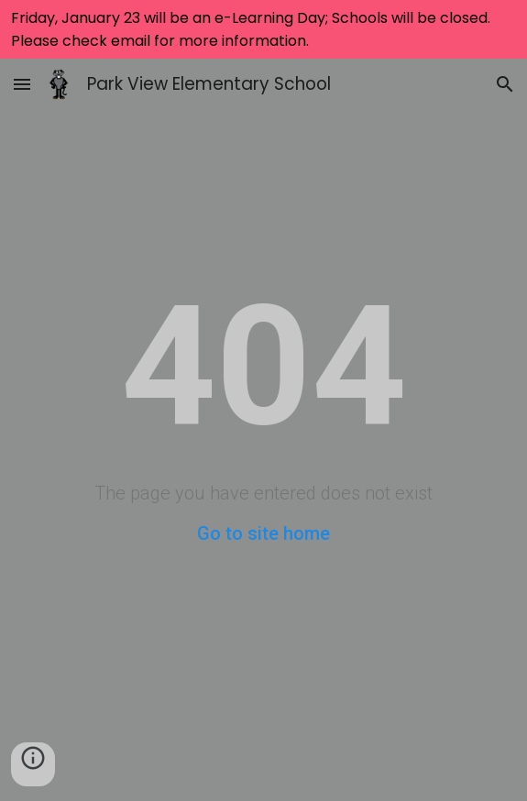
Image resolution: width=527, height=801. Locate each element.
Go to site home (263, 533)
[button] (22, 84)
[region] (263, 29)
